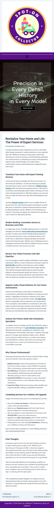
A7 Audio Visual (40, 299)
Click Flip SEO (10, 265)
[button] (27, 57)
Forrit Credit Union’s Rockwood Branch (34, 231)
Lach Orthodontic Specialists (34, 328)
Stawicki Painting (17, 202)
